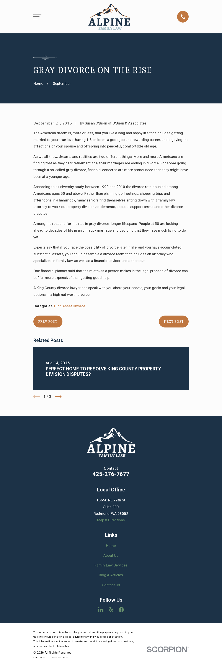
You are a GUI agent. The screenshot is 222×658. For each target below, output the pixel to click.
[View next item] (58, 396)
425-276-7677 (111, 474)
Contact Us (111, 585)
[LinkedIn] (100, 609)
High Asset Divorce (69, 306)
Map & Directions (111, 520)
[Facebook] (121, 609)
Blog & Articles (111, 575)
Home (111, 545)
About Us (110, 555)
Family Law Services (111, 565)
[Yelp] (111, 609)
